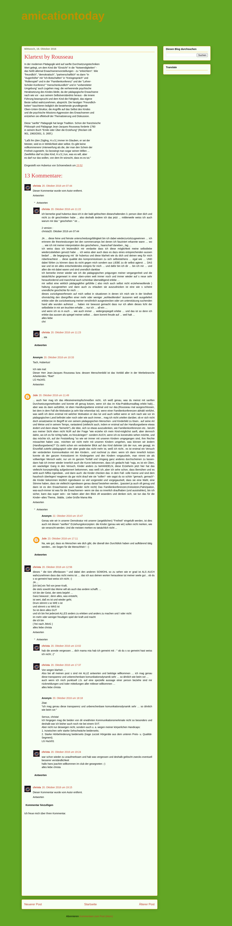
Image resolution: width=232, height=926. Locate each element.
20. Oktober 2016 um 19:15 (57, 787)
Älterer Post (147, 904)
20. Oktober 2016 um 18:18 (68, 698)
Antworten (38, 195)
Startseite (90, 904)
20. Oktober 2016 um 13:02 (66, 645)
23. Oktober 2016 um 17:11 (63, 538)
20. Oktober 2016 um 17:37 (66, 665)
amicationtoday (63, 15)
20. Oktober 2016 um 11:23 (66, 332)
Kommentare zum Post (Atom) (96, 916)
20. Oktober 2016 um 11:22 (66, 209)
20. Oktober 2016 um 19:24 (66, 752)
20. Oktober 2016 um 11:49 (54, 395)
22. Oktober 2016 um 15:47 (68, 515)
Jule (35, 395)
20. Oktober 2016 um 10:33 (59, 357)
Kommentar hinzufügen (39, 805)
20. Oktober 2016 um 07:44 (57, 185)
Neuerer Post (33, 904)
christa (37, 185)
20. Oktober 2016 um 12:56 (57, 567)
